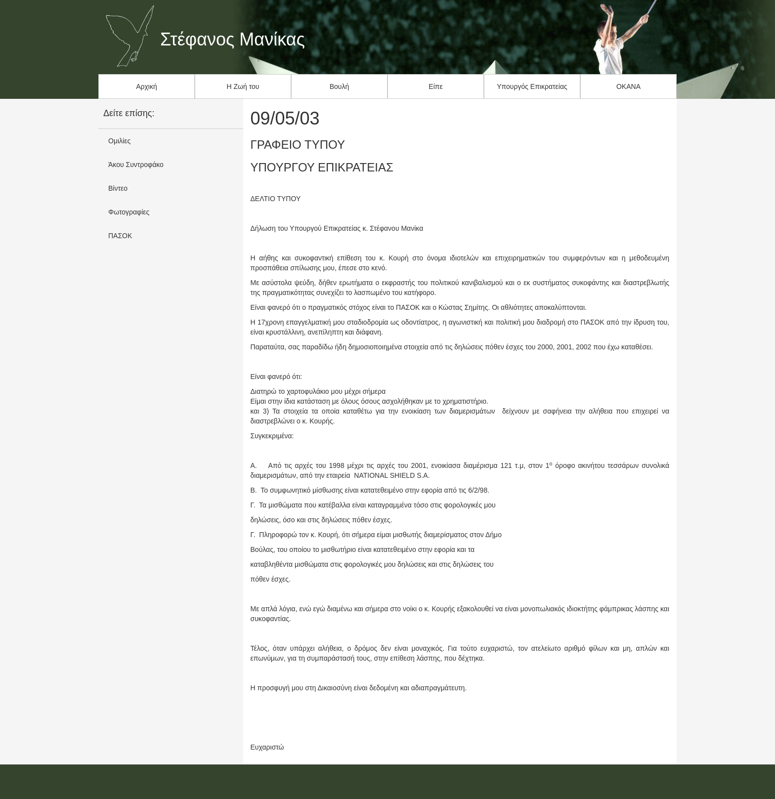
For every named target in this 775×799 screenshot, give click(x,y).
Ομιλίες (119, 141)
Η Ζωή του (243, 86)
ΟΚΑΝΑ (628, 86)
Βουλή (339, 86)
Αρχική (146, 86)
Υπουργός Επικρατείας (532, 86)
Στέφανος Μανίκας (232, 39)
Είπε (435, 86)
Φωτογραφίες (128, 212)
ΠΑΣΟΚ (120, 236)
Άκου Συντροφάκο (136, 164)
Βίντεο (118, 188)
